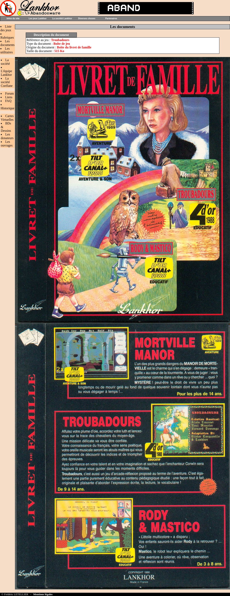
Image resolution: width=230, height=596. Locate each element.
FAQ (8, 101)
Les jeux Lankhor (38, 18)
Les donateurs (7, 136)
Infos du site (13, 18)
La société (5, 61)
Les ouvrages (7, 143)
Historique (8, 108)
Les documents (7, 43)
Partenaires (111, 18)
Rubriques (7, 37)
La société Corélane (7, 82)
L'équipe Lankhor (6, 72)
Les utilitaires (6, 50)
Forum (9, 93)
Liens (8, 97)
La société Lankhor (62, 18)
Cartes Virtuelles (7, 117)
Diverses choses (86, 18)
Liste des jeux (5, 28)
